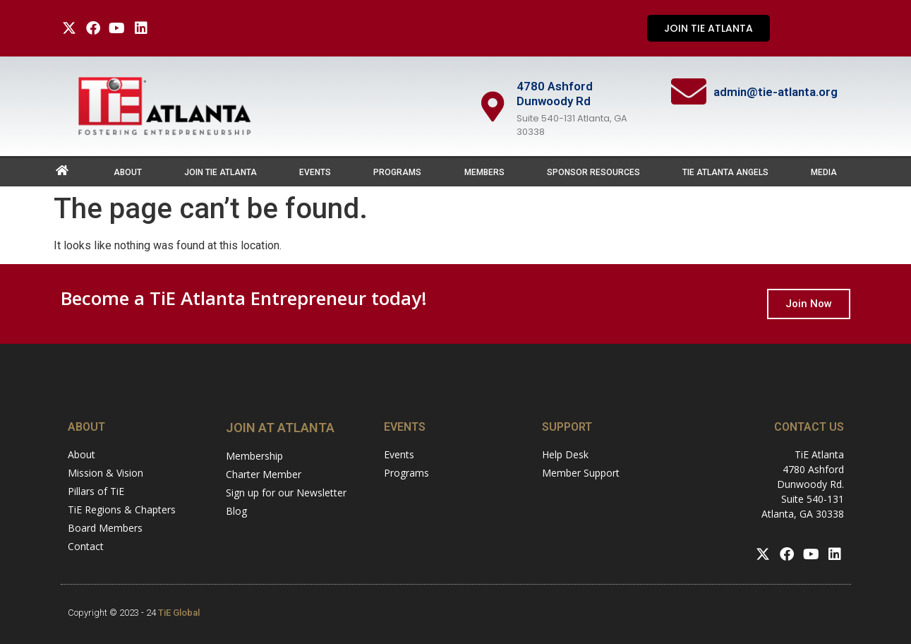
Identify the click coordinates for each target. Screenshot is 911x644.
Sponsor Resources (593, 172)
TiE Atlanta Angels (725, 172)
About (128, 172)
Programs (397, 172)
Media (824, 172)
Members (484, 172)
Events (315, 172)
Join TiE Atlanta (220, 172)
